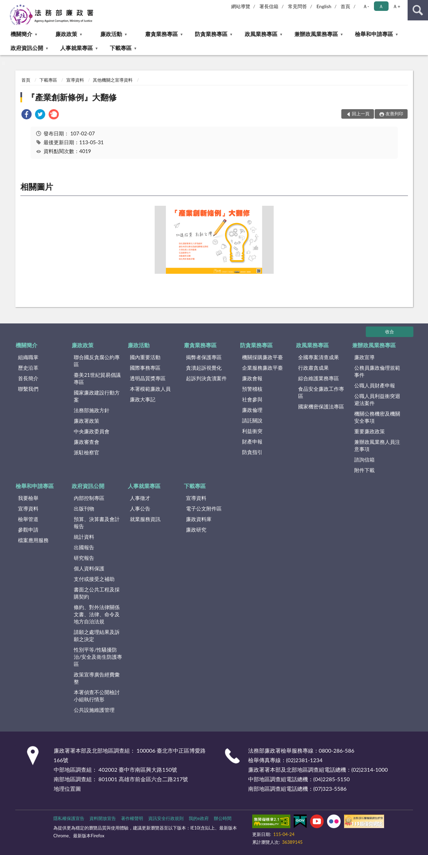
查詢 (418, 10)
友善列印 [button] (394, 113)
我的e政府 (199, 818)
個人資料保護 (89, 568)
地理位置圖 (67, 788)
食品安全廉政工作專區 (321, 392)
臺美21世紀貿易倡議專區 (97, 378)
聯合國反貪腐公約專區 (97, 360)
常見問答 (297, 6)
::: (5, 5)
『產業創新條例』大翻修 (72, 97)
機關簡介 (21, 34)
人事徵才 (140, 498)
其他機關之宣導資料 (113, 80)
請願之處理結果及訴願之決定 (97, 635)
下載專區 (121, 48)
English (323, 6)
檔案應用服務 (33, 540)
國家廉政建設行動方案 (97, 396)
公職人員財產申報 (374, 385)
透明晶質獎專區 (148, 378)
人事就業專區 (76, 48)
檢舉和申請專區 (374, 34)
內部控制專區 (89, 498)
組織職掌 (28, 357)
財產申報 (252, 441)
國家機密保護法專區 (321, 406)
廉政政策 (66, 34)
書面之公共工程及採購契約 (97, 593)
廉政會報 (252, 378)
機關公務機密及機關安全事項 (377, 417)
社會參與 (252, 399)
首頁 (345, 6)
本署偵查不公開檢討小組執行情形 (97, 695)
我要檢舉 (28, 498)
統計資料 (84, 537)
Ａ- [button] (366, 6)
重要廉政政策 (369, 431)
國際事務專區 (145, 368)
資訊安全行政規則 (166, 818)
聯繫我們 (28, 389)
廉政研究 (196, 529)
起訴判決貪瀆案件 (206, 378)
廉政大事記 (142, 399)
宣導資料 (75, 80)
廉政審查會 (86, 442)
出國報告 (84, 547)
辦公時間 (223, 818)
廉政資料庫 (198, 519)
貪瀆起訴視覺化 (204, 368)
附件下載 (364, 470)
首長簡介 (28, 378)
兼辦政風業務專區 (316, 34)
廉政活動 (111, 34)
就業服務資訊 (145, 519)
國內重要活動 (145, 357)
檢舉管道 (28, 519)
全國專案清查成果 (318, 357)
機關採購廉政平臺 (262, 357)
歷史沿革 (28, 368)
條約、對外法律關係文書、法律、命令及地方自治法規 (97, 614)
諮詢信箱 (364, 459)
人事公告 (140, 508)
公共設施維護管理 (94, 710)
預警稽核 (252, 389)
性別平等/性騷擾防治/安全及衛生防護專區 (98, 657)
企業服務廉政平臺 (262, 368)
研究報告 (84, 558)
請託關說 (252, 420)
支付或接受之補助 (94, 579)
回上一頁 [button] (361, 113)
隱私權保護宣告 (68, 818)
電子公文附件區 (204, 508)
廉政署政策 (86, 421)
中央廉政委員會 (91, 431)
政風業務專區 (261, 34)
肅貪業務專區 (161, 34)
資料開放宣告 (102, 818)
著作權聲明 (132, 818)
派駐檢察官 (86, 452)
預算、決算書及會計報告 (97, 522)
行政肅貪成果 (313, 368)
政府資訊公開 (27, 48)
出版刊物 (84, 508)
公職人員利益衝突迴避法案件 (377, 399)
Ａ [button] (381, 6)
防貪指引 (252, 452)
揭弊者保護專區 (204, 357)
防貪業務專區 (211, 34)
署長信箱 (268, 6)
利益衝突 (252, 431)
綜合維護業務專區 (318, 378)
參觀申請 (28, 529)
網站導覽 (240, 6)
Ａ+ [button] (396, 6)
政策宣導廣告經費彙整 (97, 678)
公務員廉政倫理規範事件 (377, 371)
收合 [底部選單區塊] (389, 331)
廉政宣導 (364, 357)
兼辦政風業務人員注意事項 (377, 445)
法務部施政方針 (91, 410)
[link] (26, 115)
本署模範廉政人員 (150, 389)
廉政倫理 (252, 410)
